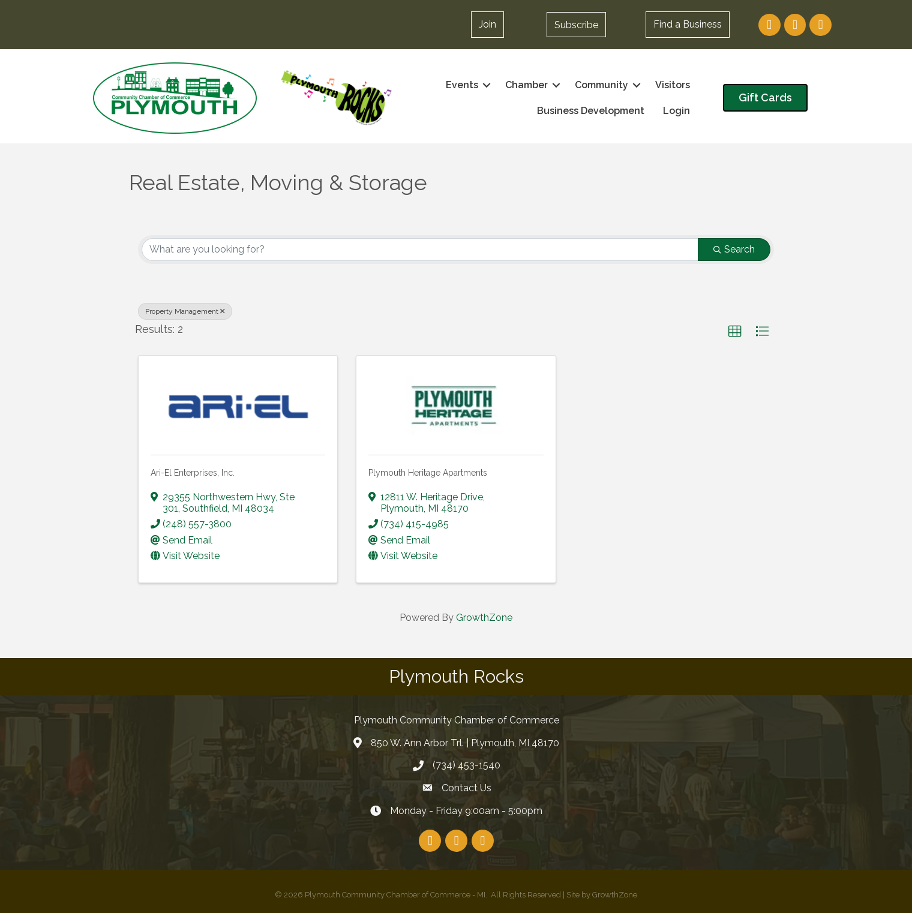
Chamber (526, 85)
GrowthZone (484, 617)
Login (676, 110)
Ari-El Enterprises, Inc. (193, 472)
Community (601, 85)
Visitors (672, 85)
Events (462, 85)
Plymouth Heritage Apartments (427, 472)
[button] (576, 24)
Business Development (590, 110)
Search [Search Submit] (734, 249)
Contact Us (466, 788)
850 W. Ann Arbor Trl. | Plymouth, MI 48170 (465, 742)
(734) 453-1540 (466, 765)
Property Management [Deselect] (185, 311)
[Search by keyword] (420, 249)
